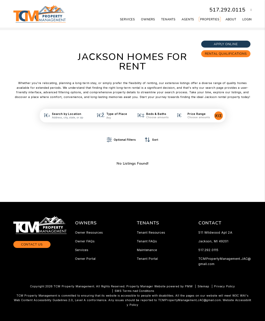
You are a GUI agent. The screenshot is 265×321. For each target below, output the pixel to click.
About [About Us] (230, 19)
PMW (189, 286)
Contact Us (32, 244)
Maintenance (147, 250)
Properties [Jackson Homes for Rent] (209, 19)
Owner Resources (89, 232)
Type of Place (116, 113)
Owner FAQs (85, 241)
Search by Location (66, 113)
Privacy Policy (224, 286)
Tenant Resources (151, 232)
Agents (188, 19)
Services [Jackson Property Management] (127, 19)
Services (81, 250)
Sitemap (203, 286)
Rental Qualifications (226, 54)
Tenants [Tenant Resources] (168, 19)
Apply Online (226, 44)
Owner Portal (85, 258)
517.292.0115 (227, 9)
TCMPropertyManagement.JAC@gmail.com (189, 300)
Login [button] (247, 19)
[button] (248, 10)
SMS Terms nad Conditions (134, 291)
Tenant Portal (147, 258)
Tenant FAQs (147, 241)
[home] (39, 14)
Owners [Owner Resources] (148, 19)
